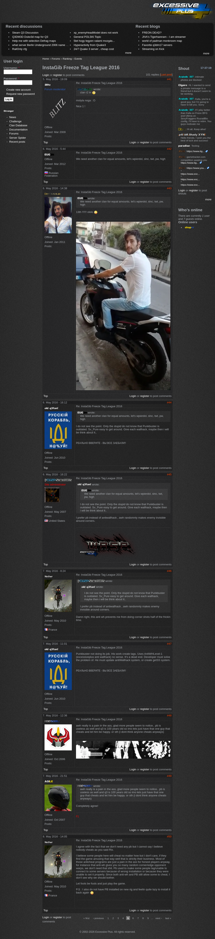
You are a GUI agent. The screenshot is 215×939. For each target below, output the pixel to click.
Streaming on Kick (153, 49)
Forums (13, 133)
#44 (169, 402)
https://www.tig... (196, 151)
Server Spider (17, 137)
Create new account (18, 89)
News (12, 117)
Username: (12, 67)
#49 (169, 775)
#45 (169, 474)
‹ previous (98, 918)
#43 (169, 188)
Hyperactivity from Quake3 (90, 45)
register (57, 75)
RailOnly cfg (19, 49)
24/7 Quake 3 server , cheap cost (94, 49)
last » (168, 918)
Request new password (20, 93)
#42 (169, 148)
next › (159, 918)
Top (45, 142)
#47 (169, 643)
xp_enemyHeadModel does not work (96, 32)
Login (45, 75)
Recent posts (17, 141)
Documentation (18, 129)
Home (45, 58)
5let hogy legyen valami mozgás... (94, 40)
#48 (169, 715)
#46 (169, 571)
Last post (166, 74)
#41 (169, 79)
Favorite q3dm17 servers (157, 45)
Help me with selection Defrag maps (34, 40)
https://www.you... (196, 168)
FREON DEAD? (151, 32)
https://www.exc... (190, 173)
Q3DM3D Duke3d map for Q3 (30, 36)
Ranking (67, 58)
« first (86, 918)
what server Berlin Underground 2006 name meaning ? (45, 45)
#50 (169, 836)
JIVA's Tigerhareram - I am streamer (164, 36)
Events (78, 58)
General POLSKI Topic (87, 36)
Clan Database (18, 125)
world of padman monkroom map (162, 40)
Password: (11, 78)
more (128, 52)
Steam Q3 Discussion (25, 32)
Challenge (15, 121)
